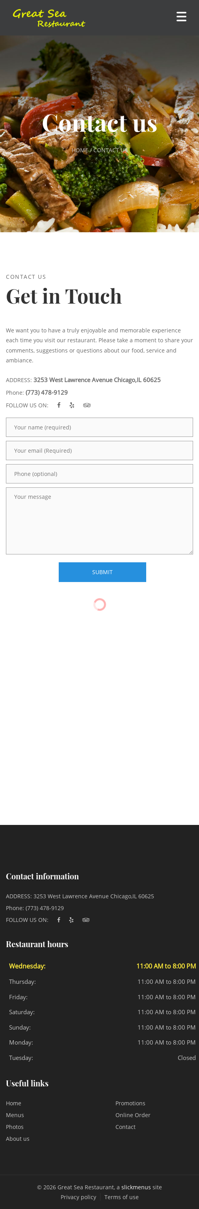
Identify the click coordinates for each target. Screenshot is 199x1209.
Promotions (130, 1103)
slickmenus (136, 1187)
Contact (125, 1127)
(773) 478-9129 (47, 392)
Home (13, 1103)
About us (18, 1138)
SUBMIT (102, 572)
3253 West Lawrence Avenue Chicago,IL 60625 (97, 380)
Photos (15, 1127)
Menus (15, 1115)
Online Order (133, 1115)
